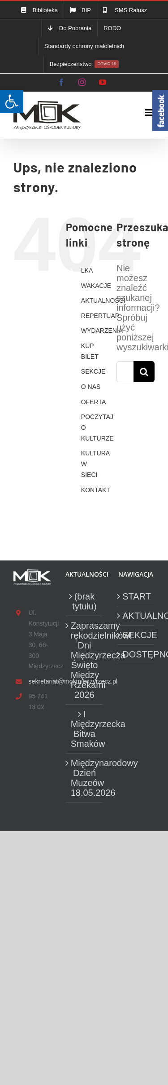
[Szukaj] (144, 371)
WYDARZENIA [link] (102, 330)
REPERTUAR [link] (100, 315)
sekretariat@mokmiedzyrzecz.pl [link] (40, 681)
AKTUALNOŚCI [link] (103, 300)
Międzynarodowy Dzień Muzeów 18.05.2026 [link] (85, 778)
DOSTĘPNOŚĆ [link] (136, 654)
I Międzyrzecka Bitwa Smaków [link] (85, 729)
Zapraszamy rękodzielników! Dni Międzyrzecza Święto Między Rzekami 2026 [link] (85, 660)
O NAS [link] (91, 386)
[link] (11, 101)
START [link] (136, 596)
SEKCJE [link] (93, 371)
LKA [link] (87, 270)
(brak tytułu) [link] (84, 601)
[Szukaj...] (125, 371)
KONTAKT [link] (95, 490)
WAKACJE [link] (96, 285)
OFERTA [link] (93, 402)
